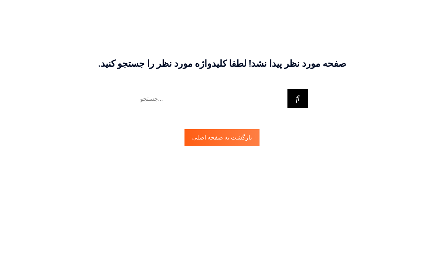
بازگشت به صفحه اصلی (222, 137)
